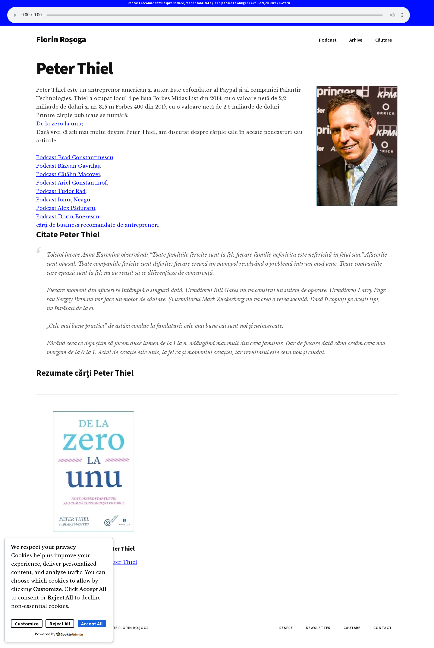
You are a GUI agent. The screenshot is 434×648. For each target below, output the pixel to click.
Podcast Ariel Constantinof (71, 183)
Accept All (92, 624)
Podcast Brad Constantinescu (74, 157)
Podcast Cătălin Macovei (68, 174)
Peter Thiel (122, 562)
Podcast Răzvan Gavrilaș (68, 166)
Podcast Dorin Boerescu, (68, 216)
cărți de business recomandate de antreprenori (97, 225)
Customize (27, 624)
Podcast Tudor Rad (61, 191)
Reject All (59, 624)
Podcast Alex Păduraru (65, 208)
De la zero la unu (59, 124)
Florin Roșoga (61, 39)
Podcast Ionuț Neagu (63, 200)
